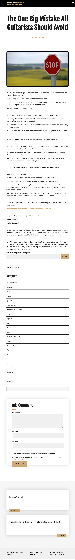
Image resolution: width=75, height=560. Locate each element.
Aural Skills (10, 288)
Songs (8, 364)
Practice (34, 37)
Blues (8, 293)
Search (64, 257)
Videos (8, 382)
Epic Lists (9, 302)
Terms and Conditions (56, 553)
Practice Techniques (13, 337)
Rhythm (9, 351)
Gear (8, 315)
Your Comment (16, 414)
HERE (29, 250)
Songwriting (10, 369)
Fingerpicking (11, 306)
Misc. (8, 324)
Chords (8, 297)
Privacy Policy (54, 556)
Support (62, 556)
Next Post (61, 536)
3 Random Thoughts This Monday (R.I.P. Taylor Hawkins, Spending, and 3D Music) (34, 523)
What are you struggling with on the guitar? (18, 253)
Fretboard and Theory (14, 311)
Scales (8, 360)
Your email (15, 442)
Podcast (9, 328)
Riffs (7, 355)
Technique (10, 378)
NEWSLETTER (39, 553)
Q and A (9, 342)
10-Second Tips (11, 284)
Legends (9, 319)
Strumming (10, 373)
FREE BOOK (32, 556)
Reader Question (12, 346)
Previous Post (14, 511)
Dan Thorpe (42, 37)
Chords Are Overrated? (16, 498)
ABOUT (31, 553)
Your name (15, 432)
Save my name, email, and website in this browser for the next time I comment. (35, 454)
